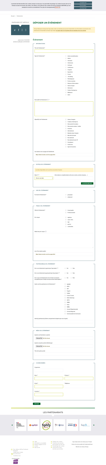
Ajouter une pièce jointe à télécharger (44, 343)
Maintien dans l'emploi (73, 133)
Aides (35, 441)
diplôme (70, 217)
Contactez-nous (17, 455)
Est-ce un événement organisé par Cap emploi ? (46, 268)
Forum (69, 74)
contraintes (70, 226)
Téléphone (67, 383)
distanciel (70, 197)
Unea (68, 304)
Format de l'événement (40, 194)
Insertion (70, 128)
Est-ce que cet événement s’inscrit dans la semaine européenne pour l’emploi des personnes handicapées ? (48, 278)
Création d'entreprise (73, 121)
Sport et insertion (72, 146)
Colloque (70, 65)
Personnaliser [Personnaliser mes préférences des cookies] (83, 5)
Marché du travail (72, 135)
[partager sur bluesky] (26, 30)
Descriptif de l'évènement (42, 100)
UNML (68, 307)
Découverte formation (73, 124)
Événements (20, 16)
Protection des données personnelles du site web (58, 443)
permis (69, 224)
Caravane (70, 60)
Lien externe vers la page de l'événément (44, 151)
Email (36, 383)
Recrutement (71, 137)
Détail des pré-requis (41, 231)
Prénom (67, 375)
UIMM (68, 302)
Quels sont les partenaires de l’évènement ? (45, 284)
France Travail (70, 295)
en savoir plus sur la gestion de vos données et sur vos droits (71, 30)
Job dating (70, 76)
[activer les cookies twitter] (22, 30)
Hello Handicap (70, 297)
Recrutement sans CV (73, 140)
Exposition (70, 72)
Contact (36, 446)
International (71, 130)
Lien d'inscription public (40, 251)
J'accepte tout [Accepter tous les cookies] (83, 2)
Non (74, 268)
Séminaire (70, 88)
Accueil (12, 16)
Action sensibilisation (73, 56)
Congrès (70, 69)
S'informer (70, 144)
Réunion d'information (73, 83)
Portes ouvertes (71, 81)
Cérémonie (70, 62)
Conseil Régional (71, 311)
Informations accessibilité (40, 443)
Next (94, 425)
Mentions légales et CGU (40, 444)
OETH (68, 300)
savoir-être (70, 219)
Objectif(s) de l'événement (41, 119)
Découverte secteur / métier (74, 126)
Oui (67, 268)
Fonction (37, 391)
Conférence (70, 67)
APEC (68, 286)
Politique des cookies (57, 441)
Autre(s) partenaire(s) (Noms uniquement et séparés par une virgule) (51, 318)
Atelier (69, 58)
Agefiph (69, 284)
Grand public (71, 210)
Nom (36, 375)
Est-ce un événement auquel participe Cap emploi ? (47, 273)
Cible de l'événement (40, 210)
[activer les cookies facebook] (14, 30)
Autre (69, 94)
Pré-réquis (37, 217)
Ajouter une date (87, 183)
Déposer (36, 403)
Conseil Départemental (72, 309)
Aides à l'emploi (71, 119)
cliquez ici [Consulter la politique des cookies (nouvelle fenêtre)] (57, 7)
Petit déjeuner (71, 78)
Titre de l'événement (40, 48)
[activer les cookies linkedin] (18, 30)
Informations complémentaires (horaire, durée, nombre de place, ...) (71, 175)
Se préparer (70, 142)
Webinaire (70, 92)
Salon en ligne (71, 85)
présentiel (70, 194)
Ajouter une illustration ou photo (42, 335)
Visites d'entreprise (72, 90)
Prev (12, 425)
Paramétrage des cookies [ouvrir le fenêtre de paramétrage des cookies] (58, 446)
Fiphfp (68, 293)
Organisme (37, 367)
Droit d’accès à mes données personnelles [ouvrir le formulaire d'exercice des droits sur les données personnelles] (58, 448)
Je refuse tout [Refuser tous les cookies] (83, 8)
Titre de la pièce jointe (40, 351)
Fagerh (68, 291)
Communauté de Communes (74, 313)
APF (68, 288)
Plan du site (37, 447)
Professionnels (71, 212)
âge (68, 222)
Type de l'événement (40, 56)
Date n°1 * (37, 175)
